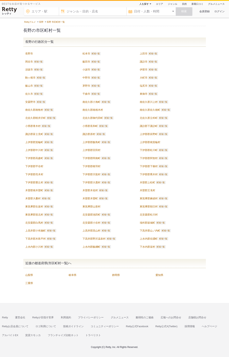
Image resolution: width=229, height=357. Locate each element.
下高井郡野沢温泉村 (94, 238)
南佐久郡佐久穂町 (150, 109)
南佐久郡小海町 (91, 101)
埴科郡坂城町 (147, 222)
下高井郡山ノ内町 (150, 230)
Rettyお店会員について (15, 326)
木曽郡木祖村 (90, 190)
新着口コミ (197, 4)
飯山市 (29, 85)
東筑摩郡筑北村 (34, 214)
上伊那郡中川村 (34, 150)
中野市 (86, 77)
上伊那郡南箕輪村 (150, 142)
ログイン (219, 11)
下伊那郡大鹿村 (91, 182)
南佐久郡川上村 (149, 101)
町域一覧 (96, 53)
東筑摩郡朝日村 (149, 206)
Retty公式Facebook (137, 326)
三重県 (29, 283)
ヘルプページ (209, 326)
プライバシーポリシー (91, 317)
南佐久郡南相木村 (93, 109)
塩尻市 (143, 85)
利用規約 (66, 317)
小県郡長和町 (90, 126)
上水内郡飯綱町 (91, 246)
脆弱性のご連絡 (145, 317)
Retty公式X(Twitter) (166, 326)
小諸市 (86, 69)
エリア (159, 4)
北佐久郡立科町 (149, 117)
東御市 (143, 93)
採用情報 (190, 326)
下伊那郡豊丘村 (34, 182)
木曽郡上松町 (147, 182)
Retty (5, 317)
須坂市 (29, 69)
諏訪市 (143, 61)
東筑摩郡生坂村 (34, 206)
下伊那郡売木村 (34, 174)
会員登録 (204, 11)
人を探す (144, 4)
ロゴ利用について (46, 326)
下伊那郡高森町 (34, 158)
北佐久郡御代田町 (93, 117)
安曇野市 (30, 101)
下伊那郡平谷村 (34, 166)
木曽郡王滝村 (147, 190)
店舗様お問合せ (197, 317)
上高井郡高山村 (91, 230)
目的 (184, 4)
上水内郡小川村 (34, 246)
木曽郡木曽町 (90, 198)
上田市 (143, 53)
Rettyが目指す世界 (43, 317)
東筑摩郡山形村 (91, 206)
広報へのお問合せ (171, 317)
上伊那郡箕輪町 (34, 142)
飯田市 (86, 61)
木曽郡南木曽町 (34, 190)
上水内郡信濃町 (149, 238)
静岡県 (116, 275)
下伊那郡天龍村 (91, 174)
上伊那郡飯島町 (91, 142)
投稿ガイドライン (73, 326)
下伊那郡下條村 (149, 166)
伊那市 (143, 69)
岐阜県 (72, 275)
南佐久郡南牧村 (34, 109)
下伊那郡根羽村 (91, 166)
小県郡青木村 (33, 126)
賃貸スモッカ (33, 335)
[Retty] (9, 9)
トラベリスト (93, 335)
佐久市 (29, 93)
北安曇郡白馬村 (34, 222)
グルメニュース (216, 4)
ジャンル (172, 4)
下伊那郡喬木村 (149, 174)
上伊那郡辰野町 (149, 134)
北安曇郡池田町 (91, 214)
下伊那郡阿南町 (91, 158)
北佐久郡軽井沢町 (35, 117)
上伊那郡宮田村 (91, 150)
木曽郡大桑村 (33, 198)
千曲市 (86, 93)
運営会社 (20, 317)
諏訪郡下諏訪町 (149, 126)
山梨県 (29, 275)
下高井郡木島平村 (35, 238)
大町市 (143, 77)
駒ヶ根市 (30, 77)
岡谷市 (29, 61)
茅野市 (86, 85)
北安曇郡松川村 (149, 214)
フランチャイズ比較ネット (63, 335)
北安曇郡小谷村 (91, 222)
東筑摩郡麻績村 (149, 198)
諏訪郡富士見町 (34, 134)
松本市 (86, 53)
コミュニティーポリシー (105, 326)
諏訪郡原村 (89, 134)
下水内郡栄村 (147, 246)
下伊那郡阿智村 (149, 158)
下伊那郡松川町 (149, 150)
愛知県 (159, 275)
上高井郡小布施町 (35, 230)
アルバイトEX (10, 335)
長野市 (29, 53)
